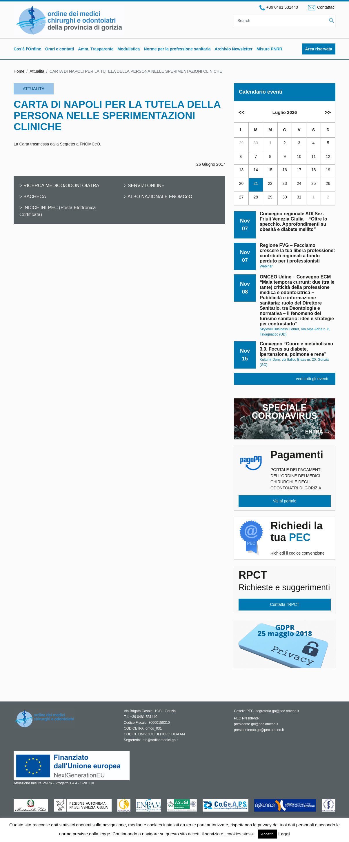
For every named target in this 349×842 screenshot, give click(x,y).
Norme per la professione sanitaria (177, 49)
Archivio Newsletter (233, 49)
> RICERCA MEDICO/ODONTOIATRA (59, 185)
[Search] (281, 21)
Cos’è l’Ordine (27, 49)
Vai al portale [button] (285, 501)
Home (19, 71)
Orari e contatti (59, 49)
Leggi (284, 833)
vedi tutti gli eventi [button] (312, 378)
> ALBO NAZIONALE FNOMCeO (158, 196)
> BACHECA (32, 196)
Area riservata (318, 49)
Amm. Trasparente (95, 49)
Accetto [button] (267, 834)
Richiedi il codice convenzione (300, 537)
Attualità (37, 71)
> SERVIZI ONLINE (144, 185)
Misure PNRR (269, 49)
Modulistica (128, 49)
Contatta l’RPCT (284, 604)
